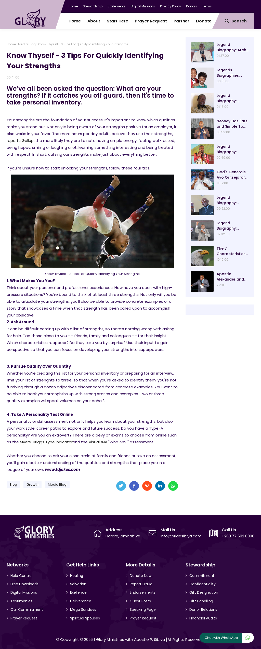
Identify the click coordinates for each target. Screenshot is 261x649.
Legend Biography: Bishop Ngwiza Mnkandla (230, 98)
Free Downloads (24, 584)
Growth (32, 484)
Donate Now (140, 575)
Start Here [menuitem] (117, 21)
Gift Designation (203, 592)
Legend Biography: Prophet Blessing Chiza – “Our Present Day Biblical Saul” (232, 149)
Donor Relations (203, 609)
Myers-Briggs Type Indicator (46, 442)
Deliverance (80, 601)
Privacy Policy (170, 6)
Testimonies (21, 601)
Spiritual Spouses (85, 618)
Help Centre (21, 575)
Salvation (78, 584)
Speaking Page (143, 609)
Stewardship (92, 6)
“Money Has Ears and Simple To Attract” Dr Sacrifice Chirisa (232, 123)
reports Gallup (20, 140)
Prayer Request (23, 618)
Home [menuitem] (75, 21)
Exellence (78, 592)
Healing (76, 575)
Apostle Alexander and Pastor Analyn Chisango (230, 276)
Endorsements (142, 592)
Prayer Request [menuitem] (151, 21)
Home (73, 6)
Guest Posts (140, 601)
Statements (117, 6)
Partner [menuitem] (181, 21)
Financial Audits (203, 618)
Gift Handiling (201, 601)
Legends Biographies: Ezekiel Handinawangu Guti (231, 73)
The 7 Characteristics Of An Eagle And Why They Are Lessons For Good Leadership (233, 251)
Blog (13, 484)
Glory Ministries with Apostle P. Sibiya (130, 639)
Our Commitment (26, 609)
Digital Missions (143, 6)
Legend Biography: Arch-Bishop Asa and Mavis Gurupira (232, 47)
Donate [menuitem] (204, 21)
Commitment (201, 575)
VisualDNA (98, 442)
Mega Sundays (83, 609)
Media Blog (27, 44)
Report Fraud (141, 584)
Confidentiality (202, 584)
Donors (191, 6)
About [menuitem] (93, 21)
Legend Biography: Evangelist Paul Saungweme (230, 225)
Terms (207, 6)
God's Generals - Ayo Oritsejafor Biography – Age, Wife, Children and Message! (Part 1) (233, 174)
